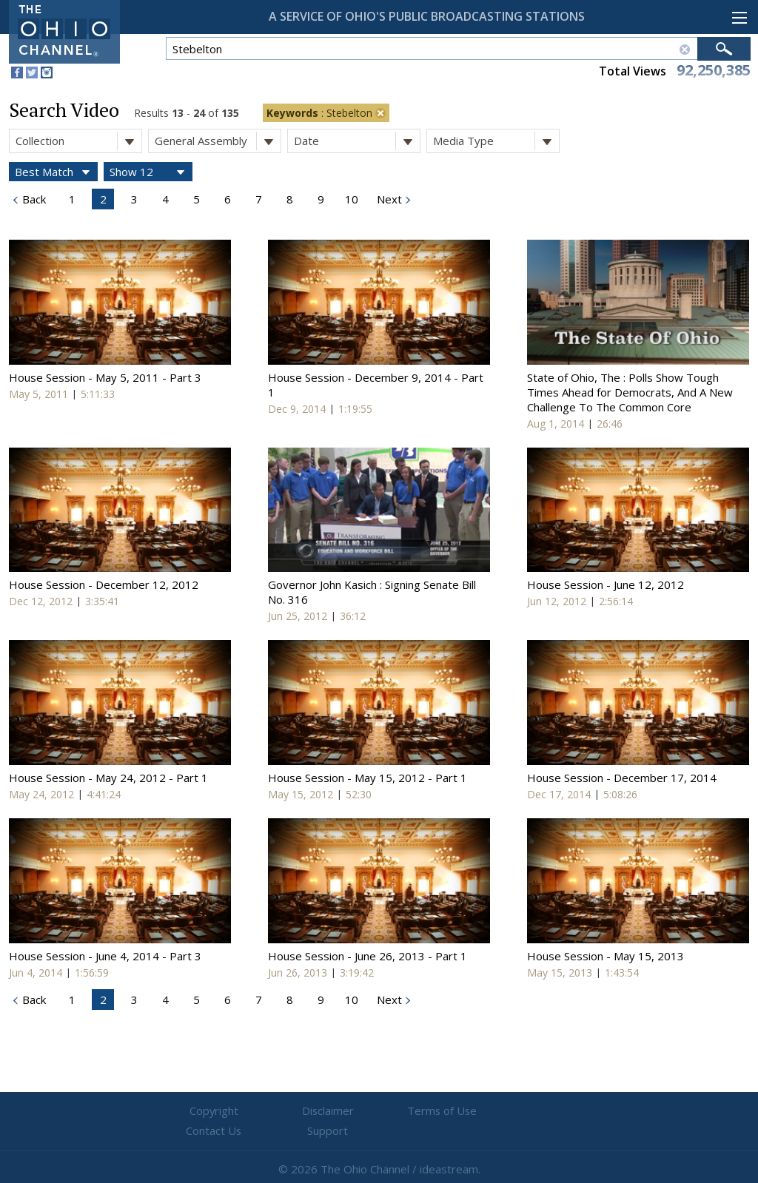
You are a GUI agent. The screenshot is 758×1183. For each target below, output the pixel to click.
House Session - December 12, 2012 (103, 584)
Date (357, 141)
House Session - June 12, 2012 (605, 584)
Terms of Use (379, 1111)
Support (557, 1111)
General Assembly (218, 141)
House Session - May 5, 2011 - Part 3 (105, 377)
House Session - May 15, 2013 (605, 955)
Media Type (496, 141)
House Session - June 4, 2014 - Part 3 (105, 955)
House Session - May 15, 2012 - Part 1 (367, 777)
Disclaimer (290, 1111)
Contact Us (468, 1111)
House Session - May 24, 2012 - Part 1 (108, 777)
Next (388, 199)
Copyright (202, 1111)
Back (32, 199)
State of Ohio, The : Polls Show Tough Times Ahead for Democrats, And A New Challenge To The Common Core (630, 392)
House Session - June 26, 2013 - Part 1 (367, 955)
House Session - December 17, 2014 (622, 777)
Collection (78, 141)
